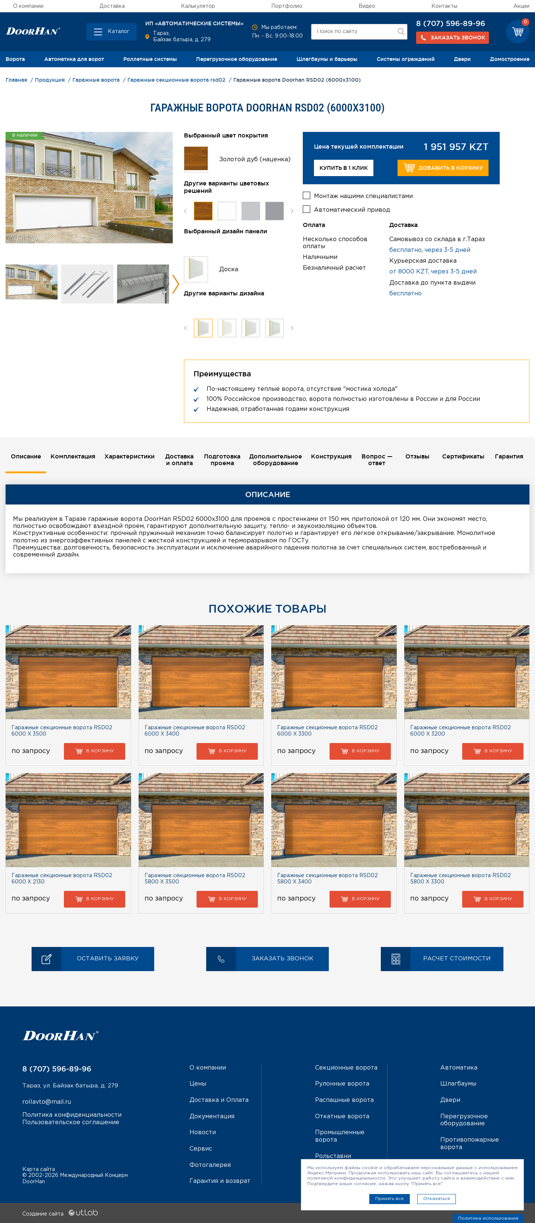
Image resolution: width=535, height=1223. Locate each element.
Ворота (15, 59)
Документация (211, 1116)
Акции (521, 6)
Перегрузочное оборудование (236, 59)
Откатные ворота (342, 1116)
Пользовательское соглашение (70, 1122)
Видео (367, 6)
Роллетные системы (150, 59)
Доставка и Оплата (219, 1100)
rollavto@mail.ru (46, 1103)
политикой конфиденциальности (346, 1178)
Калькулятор (198, 6)
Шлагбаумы (458, 1084)
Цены (197, 1084)
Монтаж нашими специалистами (363, 195)
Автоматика (458, 1068)
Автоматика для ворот (74, 59)
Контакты (444, 6)
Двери (462, 59)
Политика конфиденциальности (71, 1115)
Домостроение (509, 59)
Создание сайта (60, 1213)
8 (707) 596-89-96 (450, 23)
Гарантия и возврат (219, 1180)
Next (175, 284)
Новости (202, 1132)
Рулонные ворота (342, 1084)
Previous (185, 211)
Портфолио (286, 6)
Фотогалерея (210, 1164)
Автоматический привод (352, 209)
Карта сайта (38, 1168)
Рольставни (333, 1155)
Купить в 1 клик (344, 168)
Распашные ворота (344, 1100)
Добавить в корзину (443, 167)
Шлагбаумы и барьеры (326, 59)
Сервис (200, 1148)
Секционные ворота (346, 1068)
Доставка (112, 6)
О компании (28, 6)
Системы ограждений (406, 59)
